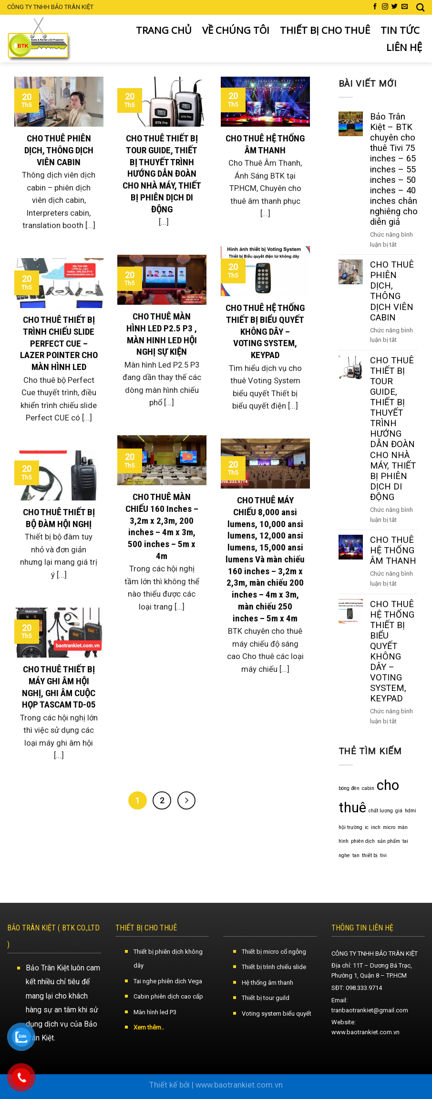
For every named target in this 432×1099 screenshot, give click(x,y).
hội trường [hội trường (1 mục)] (350, 827)
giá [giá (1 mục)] (398, 811)
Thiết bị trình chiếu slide (274, 966)
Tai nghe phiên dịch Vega (168, 981)
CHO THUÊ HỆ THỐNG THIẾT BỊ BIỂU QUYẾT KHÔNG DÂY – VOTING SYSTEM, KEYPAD (392, 651)
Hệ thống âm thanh (267, 982)
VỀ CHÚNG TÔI (235, 30)
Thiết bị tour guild (265, 997)
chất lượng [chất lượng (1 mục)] (381, 811)
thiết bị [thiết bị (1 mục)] (370, 855)
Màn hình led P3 (155, 1012)
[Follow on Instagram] (385, 6)
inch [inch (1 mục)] (376, 827)
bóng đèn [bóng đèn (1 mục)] (349, 788)
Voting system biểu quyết (276, 1013)
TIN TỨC (400, 30)
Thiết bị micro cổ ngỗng (274, 951)
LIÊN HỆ (404, 47)
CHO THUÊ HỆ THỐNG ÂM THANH (393, 550)
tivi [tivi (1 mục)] (383, 855)
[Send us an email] (404, 6)
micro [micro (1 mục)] (389, 827)
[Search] (420, 7)
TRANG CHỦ (164, 30)
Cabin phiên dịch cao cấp (168, 996)
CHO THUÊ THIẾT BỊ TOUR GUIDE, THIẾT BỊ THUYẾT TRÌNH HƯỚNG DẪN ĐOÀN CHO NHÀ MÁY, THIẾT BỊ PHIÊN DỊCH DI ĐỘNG (393, 428)
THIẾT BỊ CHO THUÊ (325, 30)
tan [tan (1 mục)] (356, 855)
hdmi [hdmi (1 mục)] (410, 811)
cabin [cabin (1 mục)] (368, 788)
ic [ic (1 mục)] (367, 827)
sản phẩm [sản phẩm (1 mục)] (388, 841)
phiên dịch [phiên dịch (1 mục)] (363, 841)
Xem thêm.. (149, 1027)
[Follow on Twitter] (394, 6)
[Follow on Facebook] (375, 6)
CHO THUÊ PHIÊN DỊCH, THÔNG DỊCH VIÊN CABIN (392, 291)
